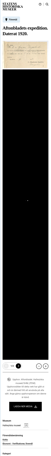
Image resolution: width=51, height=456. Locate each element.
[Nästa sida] (18, 366)
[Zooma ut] (39, 366)
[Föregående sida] (6, 366)
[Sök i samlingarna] (47, 4)
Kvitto (5, 439)
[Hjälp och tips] (40, 4)
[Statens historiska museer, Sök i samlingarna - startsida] (13, 6)
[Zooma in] (45, 366)
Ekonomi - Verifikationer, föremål (18, 443)
